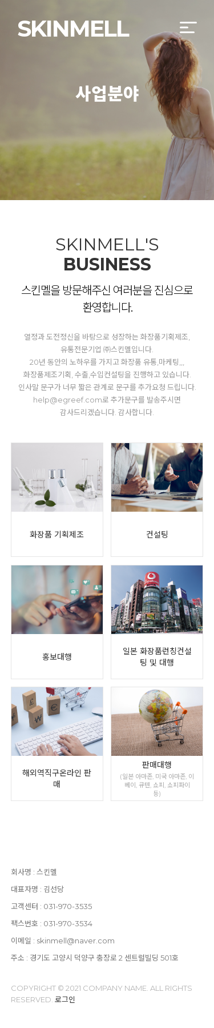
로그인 (65, 999)
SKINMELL (72, 28)
